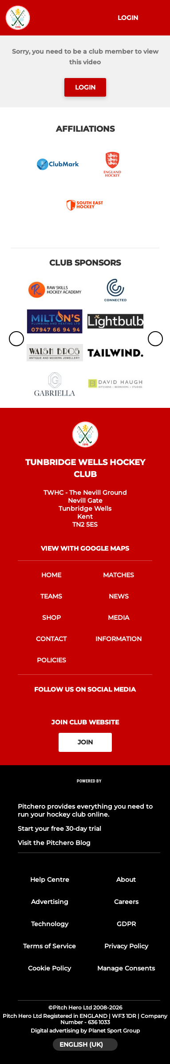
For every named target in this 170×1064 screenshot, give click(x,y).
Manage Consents (126, 968)
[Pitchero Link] (89, 792)
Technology (49, 924)
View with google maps (85, 548)
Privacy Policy (126, 946)
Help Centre (49, 880)
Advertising (49, 902)
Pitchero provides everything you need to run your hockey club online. (85, 810)
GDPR (126, 924)
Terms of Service (49, 946)
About (126, 880)
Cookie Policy (49, 968)
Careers (126, 902)
